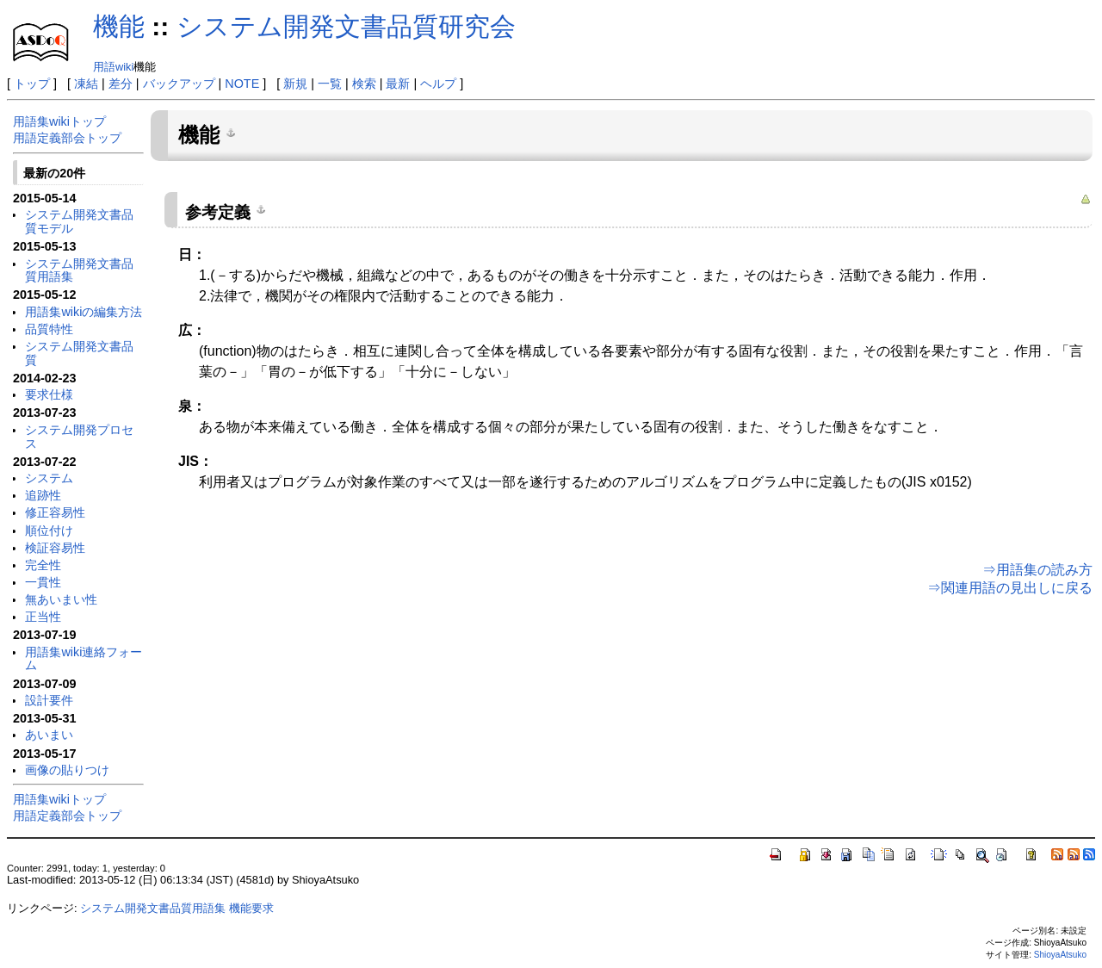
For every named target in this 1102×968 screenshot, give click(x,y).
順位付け (49, 530)
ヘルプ (438, 83)
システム (49, 478)
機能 (119, 26)
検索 (364, 83)
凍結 (86, 83)
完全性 (43, 565)
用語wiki (113, 66)
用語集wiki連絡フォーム (83, 659)
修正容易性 (55, 512)
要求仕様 (49, 394)
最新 (398, 83)
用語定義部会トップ (67, 138)
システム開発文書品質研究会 (346, 26)
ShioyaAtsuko (1060, 954)
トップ (32, 83)
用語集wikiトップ (59, 121)
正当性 (43, 617)
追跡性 (43, 495)
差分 (120, 83)
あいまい (49, 735)
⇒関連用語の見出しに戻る (1010, 587)
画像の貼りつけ (67, 770)
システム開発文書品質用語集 (79, 270)
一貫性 (43, 582)
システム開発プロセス (79, 436)
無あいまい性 (61, 599)
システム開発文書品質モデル (79, 221)
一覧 (330, 83)
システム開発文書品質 (79, 353)
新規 (295, 83)
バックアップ (179, 83)
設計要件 (49, 700)
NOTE (242, 83)
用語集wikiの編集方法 (83, 312)
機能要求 (251, 908)
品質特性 (49, 329)
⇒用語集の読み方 (1037, 569)
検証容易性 (55, 548)
